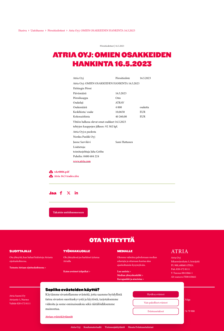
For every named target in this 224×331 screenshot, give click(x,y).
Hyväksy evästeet (156, 294)
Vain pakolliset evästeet (156, 302)
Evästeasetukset (156, 311)
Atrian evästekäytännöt (59, 316)
